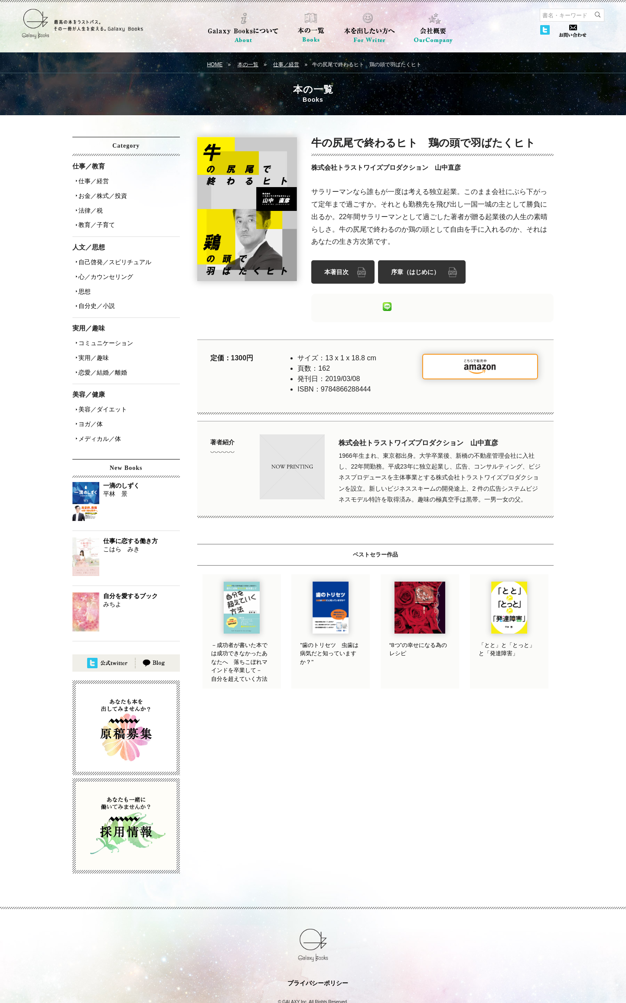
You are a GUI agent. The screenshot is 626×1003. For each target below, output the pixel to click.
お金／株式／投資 (100, 191)
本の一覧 (248, 64)
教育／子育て (94, 216)
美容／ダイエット (100, 380)
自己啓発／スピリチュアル (112, 250)
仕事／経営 (286, 64)
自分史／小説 (94, 287)
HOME (214, 64)
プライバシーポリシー (317, 948)
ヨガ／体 (88, 392)
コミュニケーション (103, 321)
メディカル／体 (97, 404)
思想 (82, 275)
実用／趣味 (91, 333)
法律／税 (88, 204)
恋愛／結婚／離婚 (100, 346)
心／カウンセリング (103, 262)
